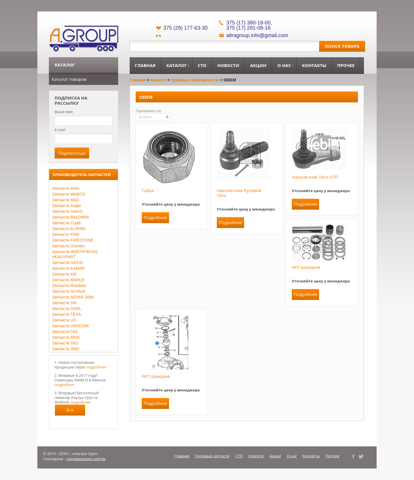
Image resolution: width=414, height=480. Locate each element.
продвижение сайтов (86, 458)
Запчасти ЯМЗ (65, 349)
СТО (202, 65)
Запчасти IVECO (67, 262)
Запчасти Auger (66, 205)
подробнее (96, 367)
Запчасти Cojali (66, 223)
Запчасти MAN (65, 188)
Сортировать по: (149, 111)
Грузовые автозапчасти (195, 80)
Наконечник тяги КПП (315, 177)
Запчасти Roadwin (69, 285)
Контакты (314, 65)
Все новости (70, 411)
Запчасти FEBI (65, 234)
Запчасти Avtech (67, 211)
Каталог (176, 65)
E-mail (60, 129)
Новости (228, 65)
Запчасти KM (64, 274)
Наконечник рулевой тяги (239, 193)
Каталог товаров (69, 79)
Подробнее (155, 217)
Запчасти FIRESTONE (72, 240)
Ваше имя (64, 111)
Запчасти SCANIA (68, 291)
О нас (284, 65)
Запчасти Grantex (68, 246)
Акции (258, 65)
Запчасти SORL (66, 308)
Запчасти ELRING (68, 228)
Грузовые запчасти (212, 455)
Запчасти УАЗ (65, 343)
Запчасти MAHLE (68, 280)
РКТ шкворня (306, 267)
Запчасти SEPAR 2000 (73, 297)
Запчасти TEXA (66, 314)
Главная (145, 65)
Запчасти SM (64, 303)
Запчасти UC (64, 320)
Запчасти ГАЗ (64, 331)
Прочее (345, 65)
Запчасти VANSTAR (70, 326)
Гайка (148, 190)
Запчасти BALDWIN (70, 217)
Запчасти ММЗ (66, 337)
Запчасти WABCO (68, 194)
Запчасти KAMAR (68, 268)
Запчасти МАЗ (65, 200)
